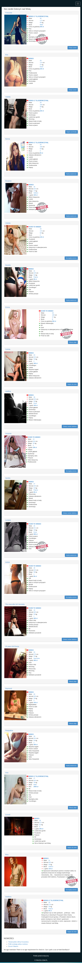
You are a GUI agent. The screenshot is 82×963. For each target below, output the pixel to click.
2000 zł (35, 786)
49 (34, 530)
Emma (7, 307)
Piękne (35, 277)
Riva (6, 854)
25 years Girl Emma (12, 646)
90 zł (41, 153)
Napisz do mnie (72, 384)
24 (34, 652)
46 (34, 782)
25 (34, 526)
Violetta (7, 97)
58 (34, 572)
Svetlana (8, 897)
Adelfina (8, 391)
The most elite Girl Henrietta (15, 604)
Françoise (8, 13)
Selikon (35, 193)
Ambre (7, 562)
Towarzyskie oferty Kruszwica (18, 942)
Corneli (7, 815)
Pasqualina (9, 730)
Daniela (7, 265)
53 (34, 359)
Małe (41, 24)
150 (34, 189)
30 (40, 18)
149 (34, 273)
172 (41, 20)
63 (40, 149)
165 (49, 862)
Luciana (8, 520)
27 (34, 484)
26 (53, 313)
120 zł (42, 237)
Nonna (7, 139)
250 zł (41, 829)
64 (34, 740)
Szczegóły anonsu (71, 258)
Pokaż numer (73, 47)
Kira (6, 55)
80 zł (35, 492)
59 (40, 107)
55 (34, 656)
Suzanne (8, 433)
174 (41, 62)
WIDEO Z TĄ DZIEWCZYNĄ (38, 16)
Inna (6, 773)
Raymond (8, 688)
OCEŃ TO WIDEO (34, 227)
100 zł (35, 195)
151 (34, 528)
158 (41, 147)
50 (34, 614)
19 (34, 610)
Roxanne (8, 181)
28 (40, 102)
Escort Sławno (13, 946)
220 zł (42, 69)
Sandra (7, 478)
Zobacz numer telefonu (70, 426)
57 (40, 64)
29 (40, 60)
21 (34, 271)
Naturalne (36, 658)
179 (34, 654)
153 (34, 357)
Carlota (7, 349)
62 (40, 233)
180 (34, 612)
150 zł (35, 702)
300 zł (42, 26)
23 (34, 355)
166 (41, 105)
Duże (41, 66)
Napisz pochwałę (72, 132)
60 (40, 22)
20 (40, 144)
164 (34, 441)
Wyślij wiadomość (71, 174)
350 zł (35, 534)
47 (34, 191)
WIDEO (31, 58)
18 (34, 187)
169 (53, 315)
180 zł (35, 363)
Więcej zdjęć (73, 342)
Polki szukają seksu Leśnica (18, 944)
